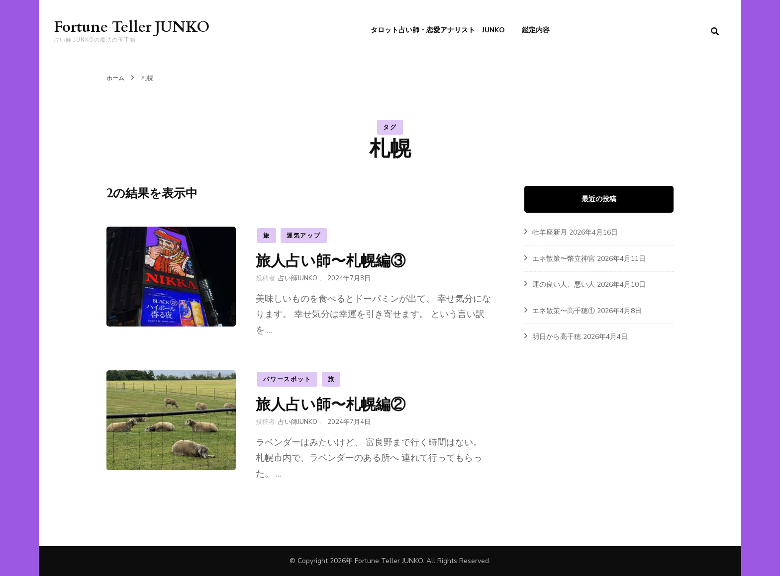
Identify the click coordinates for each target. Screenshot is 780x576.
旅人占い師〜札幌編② (330, 404)
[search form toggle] (715, 31)
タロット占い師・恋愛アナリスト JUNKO (438, 30)
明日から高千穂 (556, 336)
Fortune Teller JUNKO (131, 27)
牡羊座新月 (549, 232)
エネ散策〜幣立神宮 (563, 258)
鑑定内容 (536, 30)
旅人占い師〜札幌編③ (330, 260)
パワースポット (287, 379)
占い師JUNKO (297, 278)
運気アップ (304, 236)
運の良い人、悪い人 (563, 284)
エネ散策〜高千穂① (563, 311)
